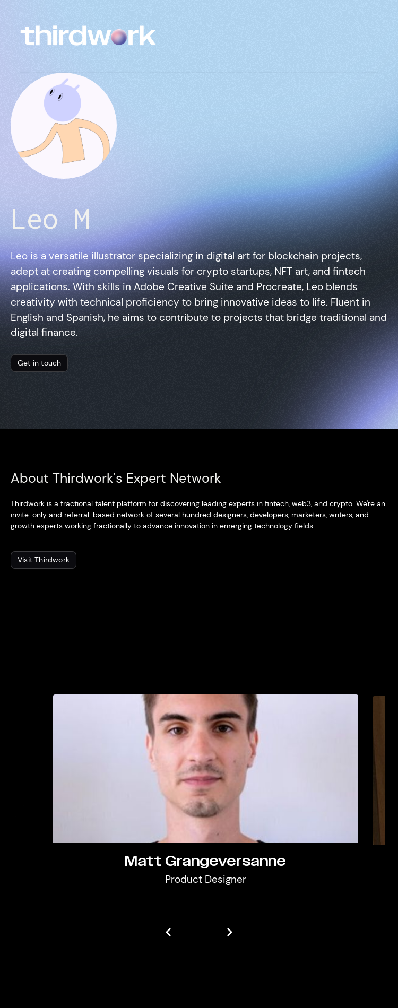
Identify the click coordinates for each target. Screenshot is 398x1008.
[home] (88, 36)
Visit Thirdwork (44, 559)
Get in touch (39, 363)
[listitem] (205, 797)
